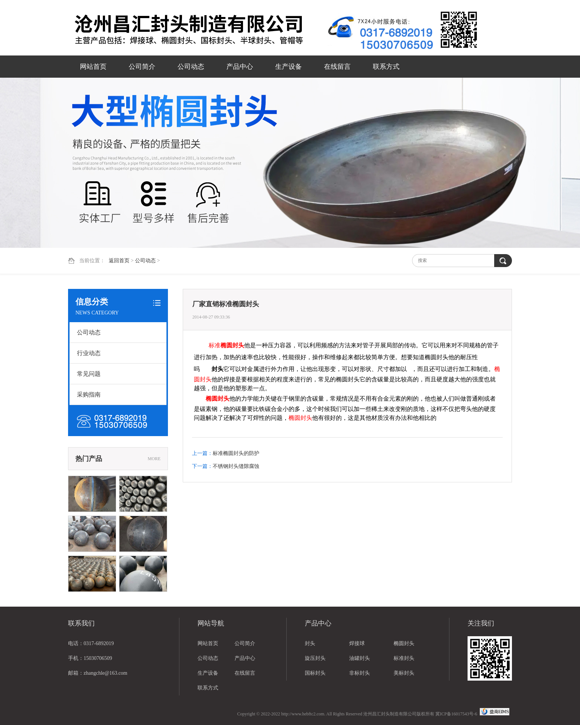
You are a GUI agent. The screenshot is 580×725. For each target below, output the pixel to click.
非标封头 (359, 673)
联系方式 (386, 66)
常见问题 (89, 374)
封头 (310, 643)
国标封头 (315, 673)
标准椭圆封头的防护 (236, 453)
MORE (154, 458)
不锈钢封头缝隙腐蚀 (236, 466)
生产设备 (288, 66)
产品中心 (239, 66)
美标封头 (404, 673)
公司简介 (142, 66)
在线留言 (337, 66)
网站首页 (93, 66)
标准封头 (404, 658)
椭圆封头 (404, 643)
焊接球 (357, 643)
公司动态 (191, 66)
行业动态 (89, 353)
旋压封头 (315, 658)
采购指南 (89, 394)
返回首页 (119, 260)
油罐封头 (359, 658)
